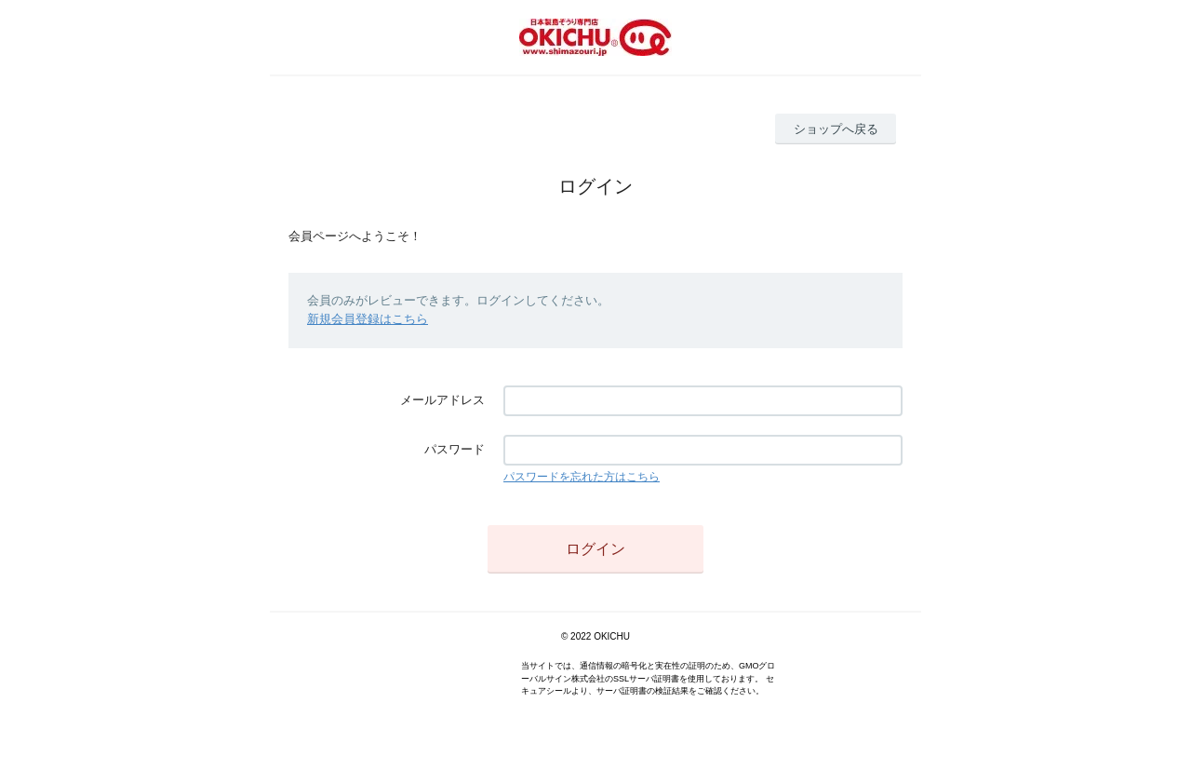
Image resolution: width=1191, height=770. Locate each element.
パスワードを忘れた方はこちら (581, 476)
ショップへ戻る (836, 129)
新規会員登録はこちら (367, 319)
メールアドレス (442, 400)
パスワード (454, 449)
